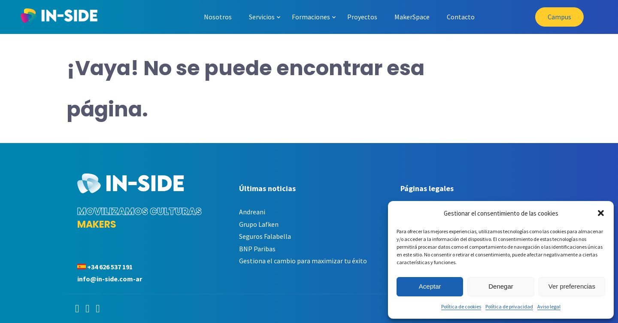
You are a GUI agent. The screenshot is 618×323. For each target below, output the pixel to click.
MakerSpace (412, 16)
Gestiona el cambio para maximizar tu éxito (303, 260)
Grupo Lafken (259, 224)
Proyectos (362, 16)
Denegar (500, 286)
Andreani (252, 211)
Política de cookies (461, 306)
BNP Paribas (257, 248)
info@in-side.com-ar (109, 278)
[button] (601, 213)
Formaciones (311, 16)
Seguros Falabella (265, 236)
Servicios (262, 16)
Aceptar (430, 286)
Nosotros (218, 16)
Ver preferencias (571, 286)
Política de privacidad (509, 306)
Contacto (461, 16)
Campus (559, 16)
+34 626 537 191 (110, 266)
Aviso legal (548, 306)
